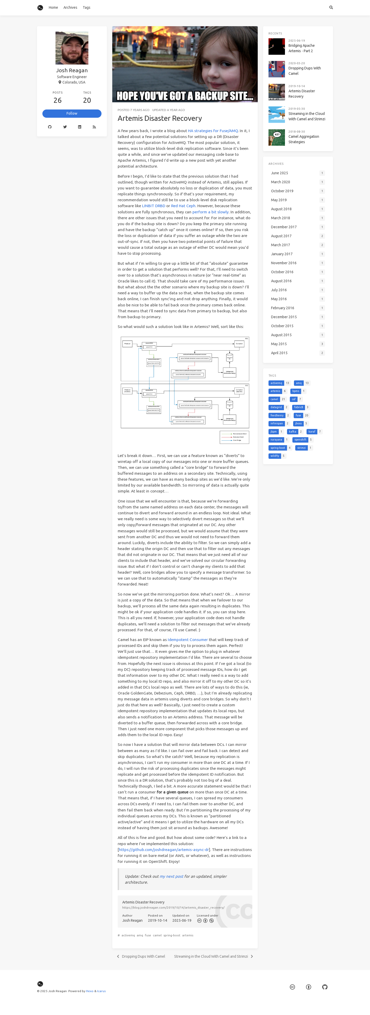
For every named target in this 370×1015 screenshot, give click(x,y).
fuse (148, 935)
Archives (70, 7)
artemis (187, 935)
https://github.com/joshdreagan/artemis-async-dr (164, 849)
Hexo (90, 991)
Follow (72, 113)
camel (157, 935)
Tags (86, 7)
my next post (171, 876)
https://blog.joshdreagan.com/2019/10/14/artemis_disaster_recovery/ (173, 907)
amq (140, 935)
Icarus (101, 991)
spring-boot (171, 935)
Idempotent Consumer (188, 639)
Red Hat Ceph (183, 206)
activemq (128, 935)
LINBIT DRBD (153, 206)
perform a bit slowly (210, 212)
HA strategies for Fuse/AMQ (213, 131)
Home (53, 7)
